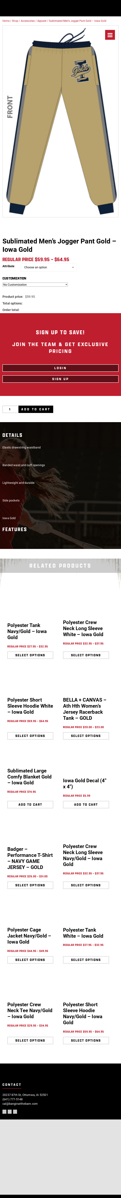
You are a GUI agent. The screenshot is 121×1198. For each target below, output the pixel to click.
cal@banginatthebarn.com (20, 1103)
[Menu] (110, 35)
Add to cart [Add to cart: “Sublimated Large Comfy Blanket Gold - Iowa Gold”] (30, 804)
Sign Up (60, 379)
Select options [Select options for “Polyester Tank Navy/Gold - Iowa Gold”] (30, 655)
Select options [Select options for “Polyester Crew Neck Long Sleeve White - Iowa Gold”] (86, 655)
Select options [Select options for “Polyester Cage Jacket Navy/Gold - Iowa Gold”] (30, 960)
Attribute (8, 266)
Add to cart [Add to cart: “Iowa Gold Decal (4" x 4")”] (86, 804)
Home (5, 20)
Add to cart (35, 409)
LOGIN (60, 368)
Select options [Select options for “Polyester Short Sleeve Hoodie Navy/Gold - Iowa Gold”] (86, 1040)
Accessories (28, 20)
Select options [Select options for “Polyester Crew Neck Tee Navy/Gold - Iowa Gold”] (30, 1040)
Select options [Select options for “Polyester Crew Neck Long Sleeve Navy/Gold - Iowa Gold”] (86, 885)
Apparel (41, 20)
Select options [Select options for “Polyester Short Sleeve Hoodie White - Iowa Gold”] (30, 736)
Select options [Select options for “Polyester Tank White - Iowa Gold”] (86, 960)
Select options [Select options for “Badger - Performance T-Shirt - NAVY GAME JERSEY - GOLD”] (30, 885)
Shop (15, 20)
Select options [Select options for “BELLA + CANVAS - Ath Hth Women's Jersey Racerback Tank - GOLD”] (86, 736)
